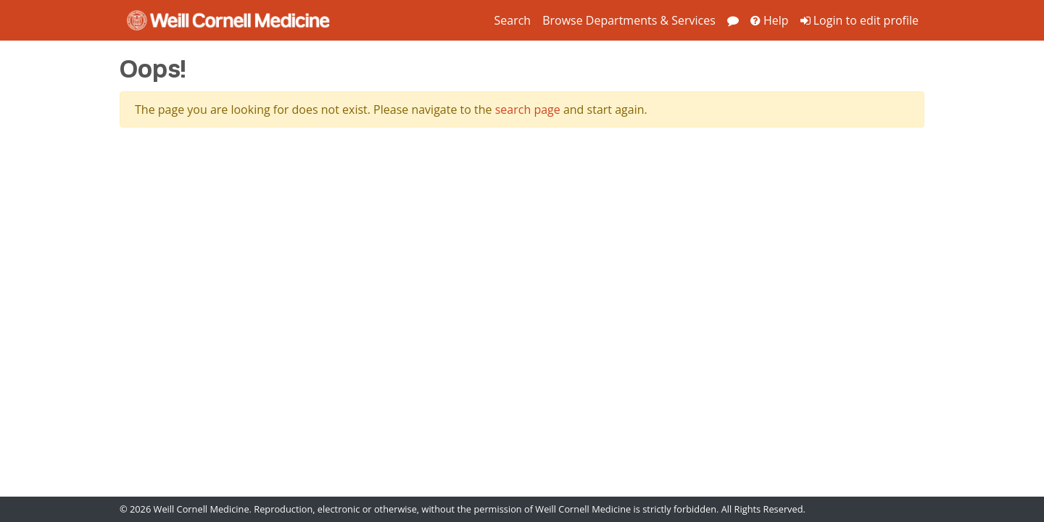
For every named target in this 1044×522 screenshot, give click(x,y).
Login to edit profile (859, 20)
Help (769, 20)
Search (512, 20)
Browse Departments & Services (629, 20)
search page (527, 109)
